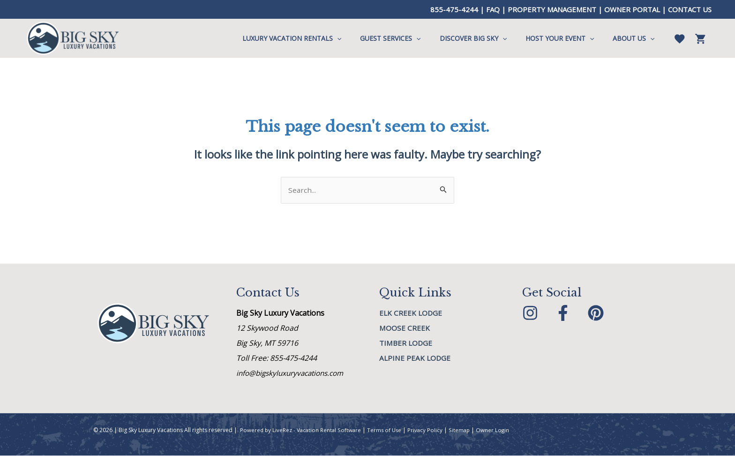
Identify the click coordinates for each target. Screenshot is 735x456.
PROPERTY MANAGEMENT (552, 9)
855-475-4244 (454, 9)
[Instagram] (530, 313)
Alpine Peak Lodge (415, 358)
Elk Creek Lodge (411, 313)
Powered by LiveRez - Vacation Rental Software (301, 430)
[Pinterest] (596, 313)
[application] (362, 38)
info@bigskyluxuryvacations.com (294, 373)
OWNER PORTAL (632, 9)
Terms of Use (387, 430)
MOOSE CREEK (404, 328)
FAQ (493, 9)
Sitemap (463, 430)
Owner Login (497, 430)
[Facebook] (563, 313)
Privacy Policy (429, 430)
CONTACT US (690, 9)
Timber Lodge (407, 343)
